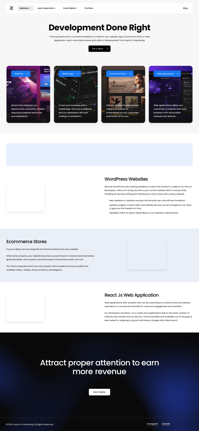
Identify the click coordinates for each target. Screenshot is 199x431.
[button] (99, 49)
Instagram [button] (152, 423)
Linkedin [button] (166, 423)
